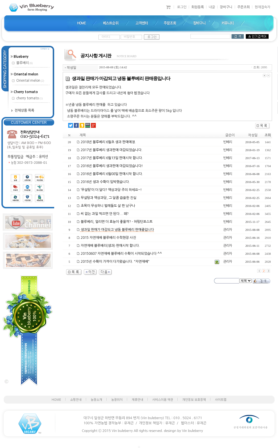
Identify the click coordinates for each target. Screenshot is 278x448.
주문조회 (243, 7)
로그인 (181, 7)
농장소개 (96, 399)
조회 (268, 135)
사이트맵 (220, 399)
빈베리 (227, 142)
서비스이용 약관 (162, 399)
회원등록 (197, 7)
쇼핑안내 (76, 399)
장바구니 (226, 7)
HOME (56, 399)
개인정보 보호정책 (194, 399)
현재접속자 (262, 7)
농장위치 (117, 399)
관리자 (227, 229)
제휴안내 (137, 399)
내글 (212, 7)
